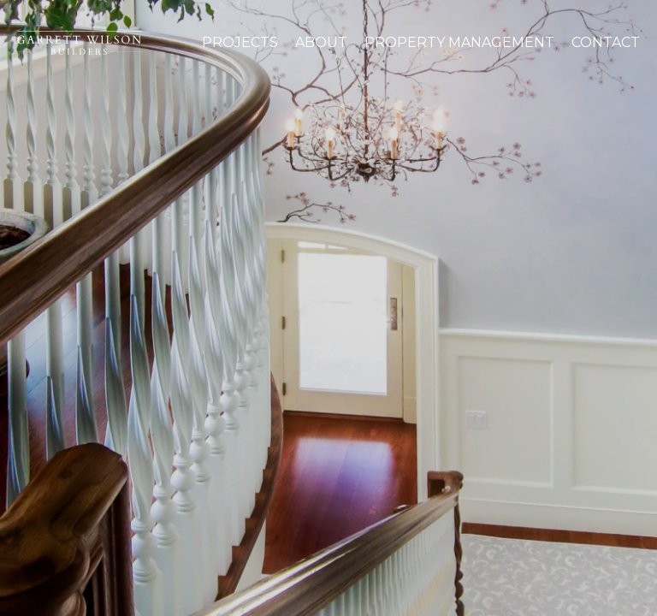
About (321, 42)
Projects (240, 42)
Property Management (459, 42)
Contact (605, 42)
